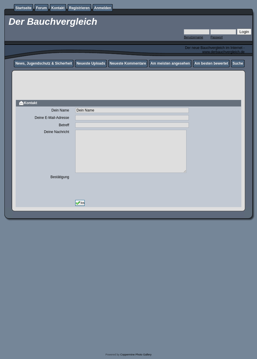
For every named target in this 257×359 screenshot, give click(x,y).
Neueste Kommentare (128, 63)
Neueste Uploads (90, 63)
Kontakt (58, 8)
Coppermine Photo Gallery (135, 354)
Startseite (23, 8)
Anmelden (102, 8)
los (80, 203)
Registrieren (79, 8)
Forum (41, 8)
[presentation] (120, 186)
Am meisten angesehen (170, 63)
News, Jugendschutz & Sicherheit (43, 63)
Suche (238, 63)
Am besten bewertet (211, 63)
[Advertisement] (128, 86)
